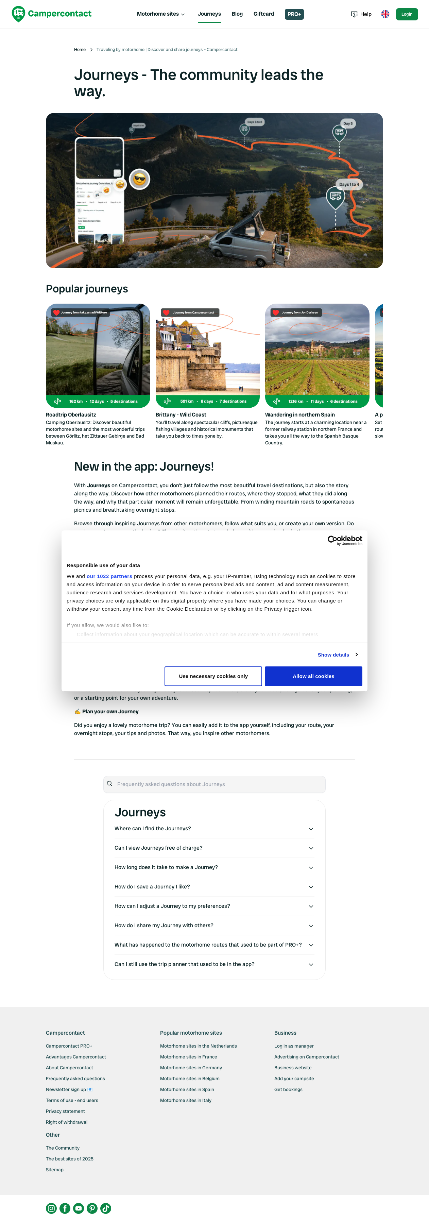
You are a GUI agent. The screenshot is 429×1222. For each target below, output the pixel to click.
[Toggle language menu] (385, 14)
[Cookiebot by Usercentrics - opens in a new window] (332, 541)
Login (407, 14)
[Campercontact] (51, 14)
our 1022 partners (109, 576)
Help (361, 14)
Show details (333, 655)
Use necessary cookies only (213, 676)
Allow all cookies (313, 676)
